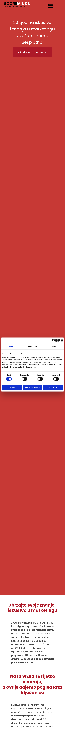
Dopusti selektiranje (32, 387)
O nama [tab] (54, 346)
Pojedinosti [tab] (32, 346)
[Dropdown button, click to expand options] (47, 5)
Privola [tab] (11, 346)
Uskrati (12, 387)
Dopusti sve (52, 387)
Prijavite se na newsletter (32, 52)
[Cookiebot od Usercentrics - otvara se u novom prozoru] (54, 340)
